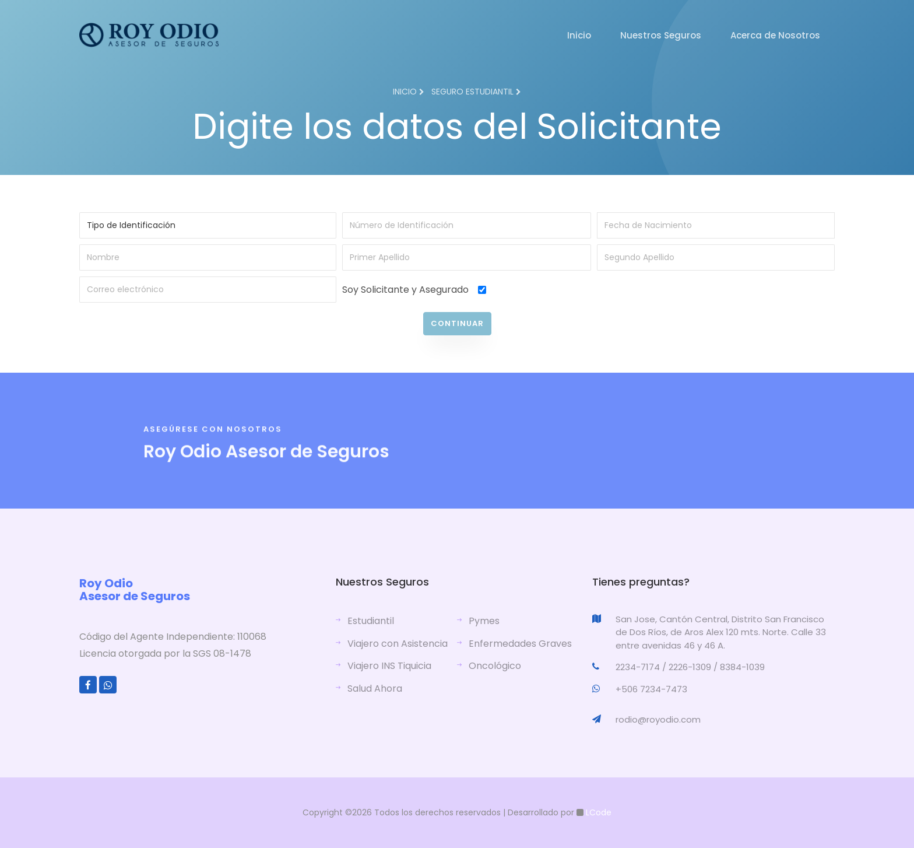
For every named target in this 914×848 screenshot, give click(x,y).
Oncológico (495, 665)
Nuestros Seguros (660, 35)
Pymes (484, 621)
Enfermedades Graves (520, 643)
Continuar (457, 323)
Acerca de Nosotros (775, 35)
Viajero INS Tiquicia (389, 665)
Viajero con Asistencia (397, 643)
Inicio (579, 35)
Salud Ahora (374, 688)
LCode (597, 812)
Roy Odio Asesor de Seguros (134, 589)
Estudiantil (370, 621)
